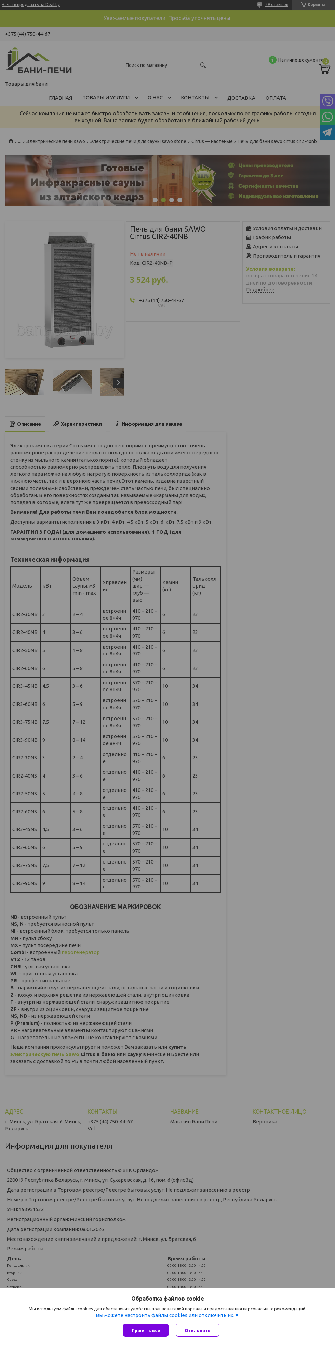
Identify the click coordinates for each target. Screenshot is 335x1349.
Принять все (146, 1330)
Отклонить (198, 1330)
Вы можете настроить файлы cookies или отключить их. (165, 1315)
